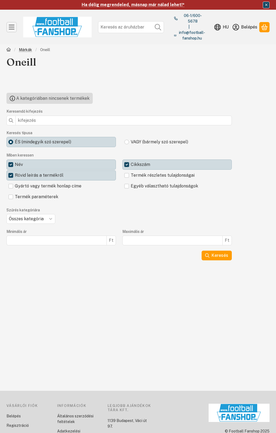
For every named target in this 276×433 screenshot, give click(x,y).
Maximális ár (133, 231)
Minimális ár (16, 231)
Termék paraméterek (36, 196)
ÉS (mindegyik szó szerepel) (43, 141)
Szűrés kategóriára (23, 210)
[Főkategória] (8, 50)
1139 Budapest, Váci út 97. (127, 423)
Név (19, 164)
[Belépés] (245, 27)
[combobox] (131, 27)
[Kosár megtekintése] (264, 27)
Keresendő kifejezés (24, 111)
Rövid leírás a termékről (39, 175)
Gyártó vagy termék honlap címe (48, 186)
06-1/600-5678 (193, 18)
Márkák (25, 50)
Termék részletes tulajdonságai (163, 175)
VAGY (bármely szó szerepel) (159, 141)
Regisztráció (17, 425)
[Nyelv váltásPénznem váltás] (221, 27)
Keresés (216, 255)
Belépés (13, 416)
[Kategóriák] (11, 27)
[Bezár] (266, 5)
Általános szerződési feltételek (75, 419)
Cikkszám (140, 164)
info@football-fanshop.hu (192, 35)
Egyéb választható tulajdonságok (164, 186)
